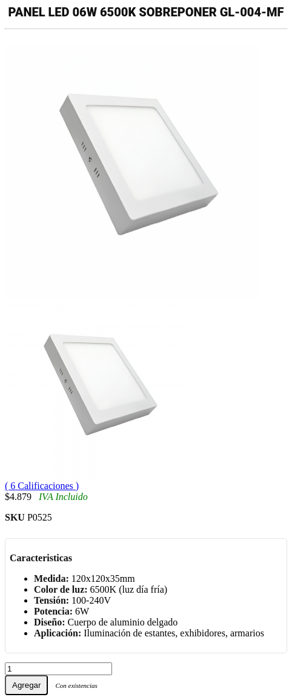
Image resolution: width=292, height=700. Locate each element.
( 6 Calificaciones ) (42, 486)
